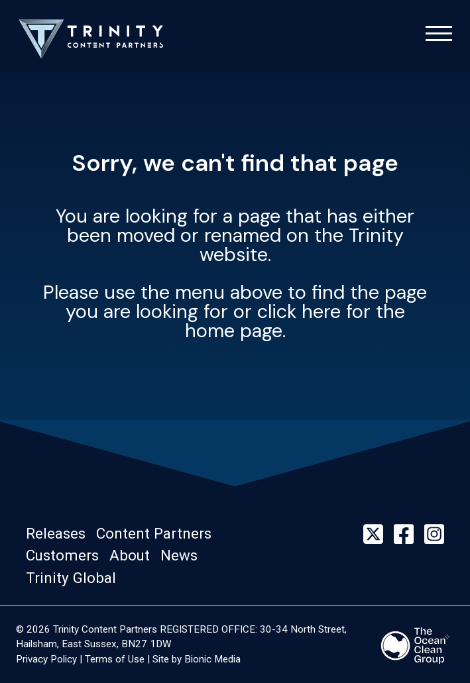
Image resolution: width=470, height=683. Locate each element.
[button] (59, 534)
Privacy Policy (46, 659)
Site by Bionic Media (196, 659)
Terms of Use (115, 659)
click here (299, 311)
